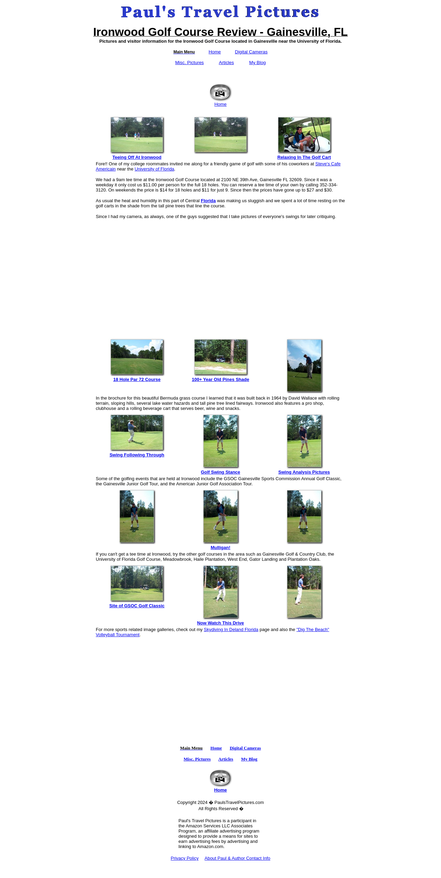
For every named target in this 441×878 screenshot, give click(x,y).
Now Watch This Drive (220, 621)
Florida (208, 200)
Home (214, 51)
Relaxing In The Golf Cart (304, 155)
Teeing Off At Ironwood (136, 155)
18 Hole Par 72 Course (136, 377)
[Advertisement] (220, 275)
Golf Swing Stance (220, 470)
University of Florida (154, 169)
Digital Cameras (251, 51)
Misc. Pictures (189, 62)
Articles (226, 62)
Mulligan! (220, 545)
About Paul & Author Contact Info (237, 858)
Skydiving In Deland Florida (231, 629)
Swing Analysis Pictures (304, 470)
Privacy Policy (184, 858)
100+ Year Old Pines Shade (220, 377)
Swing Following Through (136, 452)
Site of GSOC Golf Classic (136, 603)
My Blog (257, 62)
